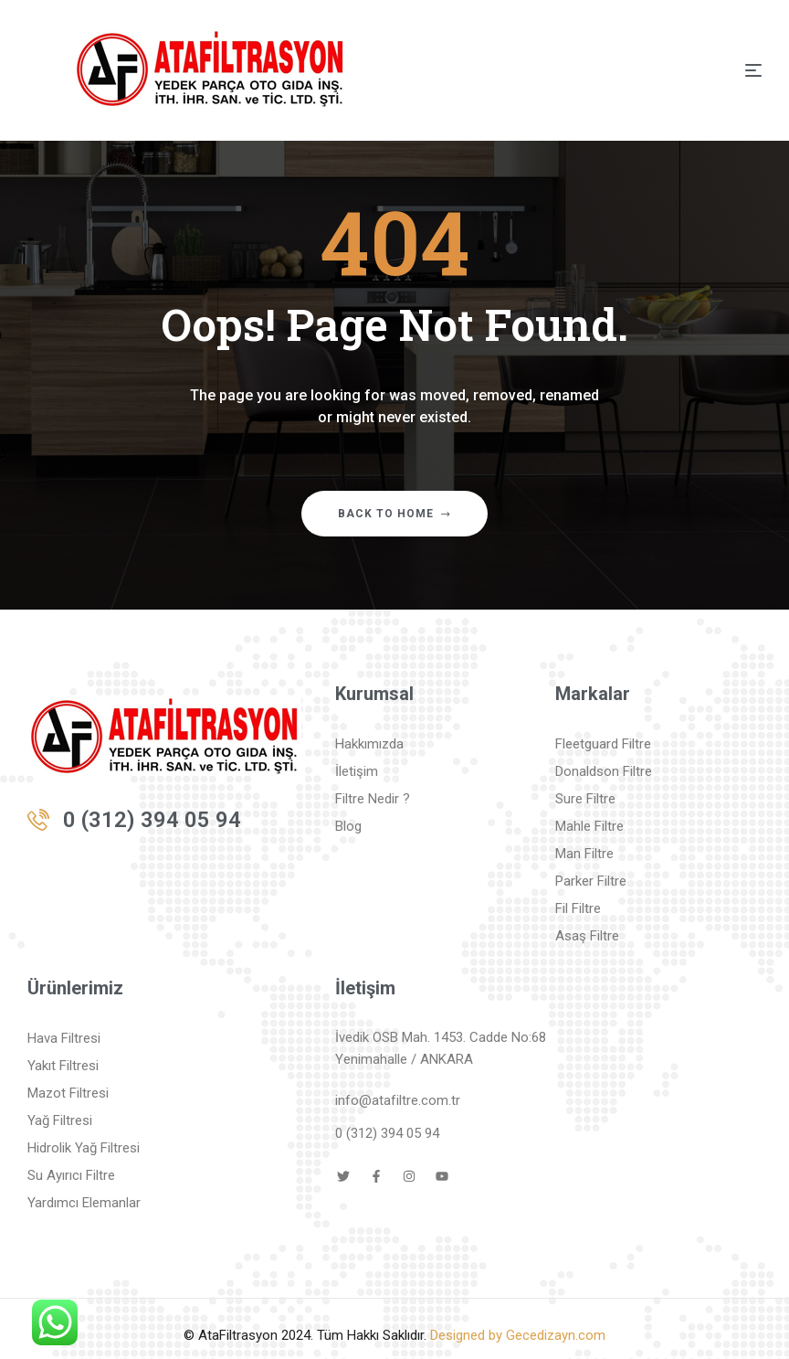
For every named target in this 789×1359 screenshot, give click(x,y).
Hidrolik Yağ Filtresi (83, 1148)
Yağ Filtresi (59, 1120)
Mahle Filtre (589, 826)
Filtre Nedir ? (372, 799)
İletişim (356, 771)
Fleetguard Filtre (603, 744)
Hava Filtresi (63, 1038)
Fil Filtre (578, 908)
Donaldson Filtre (603, 771)
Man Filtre (584, 853)
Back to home (394, 513)
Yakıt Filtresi (63, 1065)
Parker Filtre (590, 881)
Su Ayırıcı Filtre (71, 1175)
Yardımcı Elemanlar (84, 1202)
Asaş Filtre (587, 936)
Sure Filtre (585, 799)
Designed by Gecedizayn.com (517, 1335)
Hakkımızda (369, 744)
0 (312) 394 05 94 (152, 820)
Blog (348, 826)
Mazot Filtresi (68, 1093)
